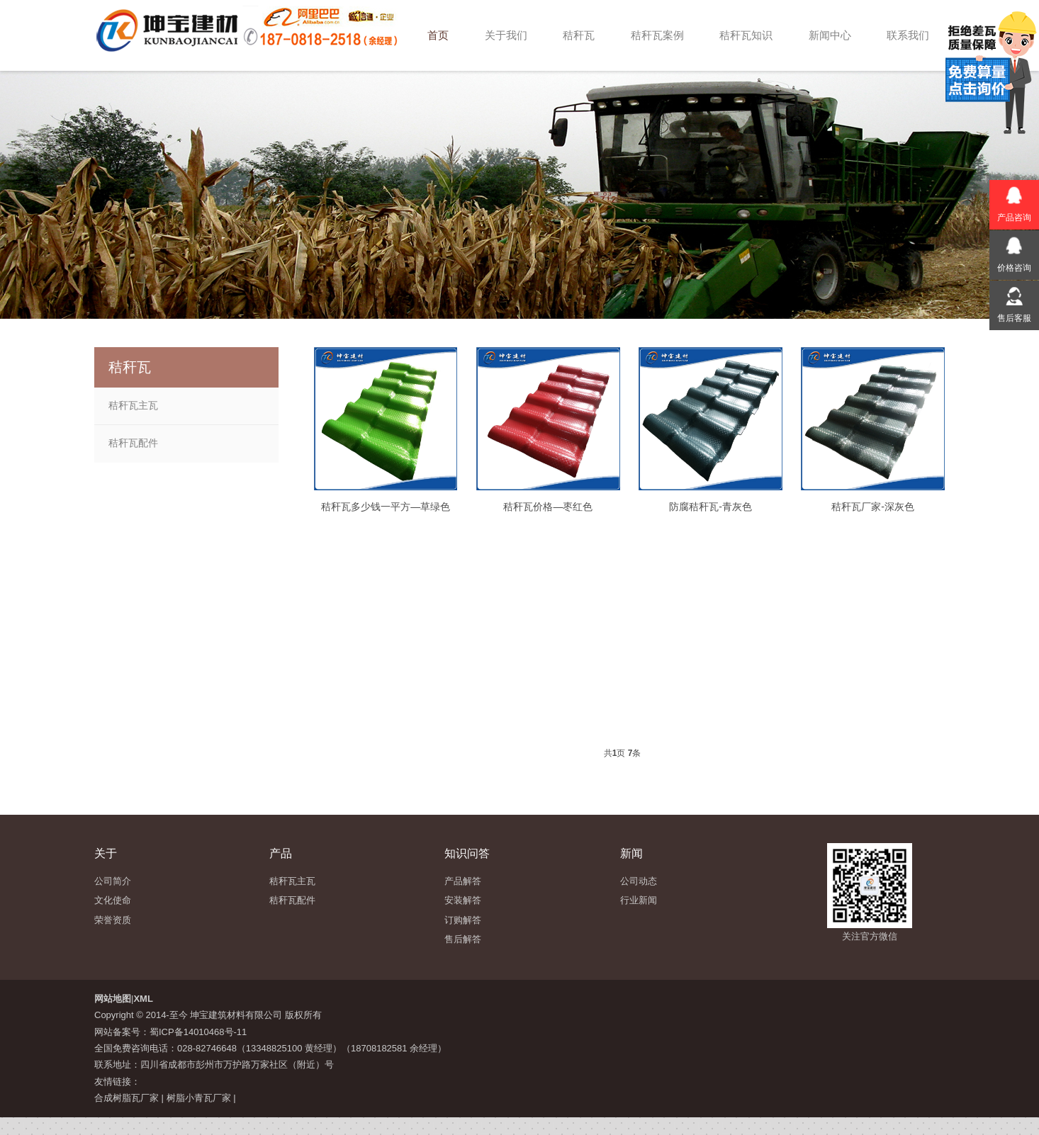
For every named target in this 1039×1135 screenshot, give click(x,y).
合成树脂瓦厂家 (126, 1097)
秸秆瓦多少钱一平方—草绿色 (385, 506)
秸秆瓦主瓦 (133, 405)
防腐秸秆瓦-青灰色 (710, 506)
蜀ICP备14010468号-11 (198, 1032)
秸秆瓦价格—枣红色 (547, 506)
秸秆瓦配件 (133, 442)
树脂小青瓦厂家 (199, 1097)
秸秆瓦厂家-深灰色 (872, 506)
